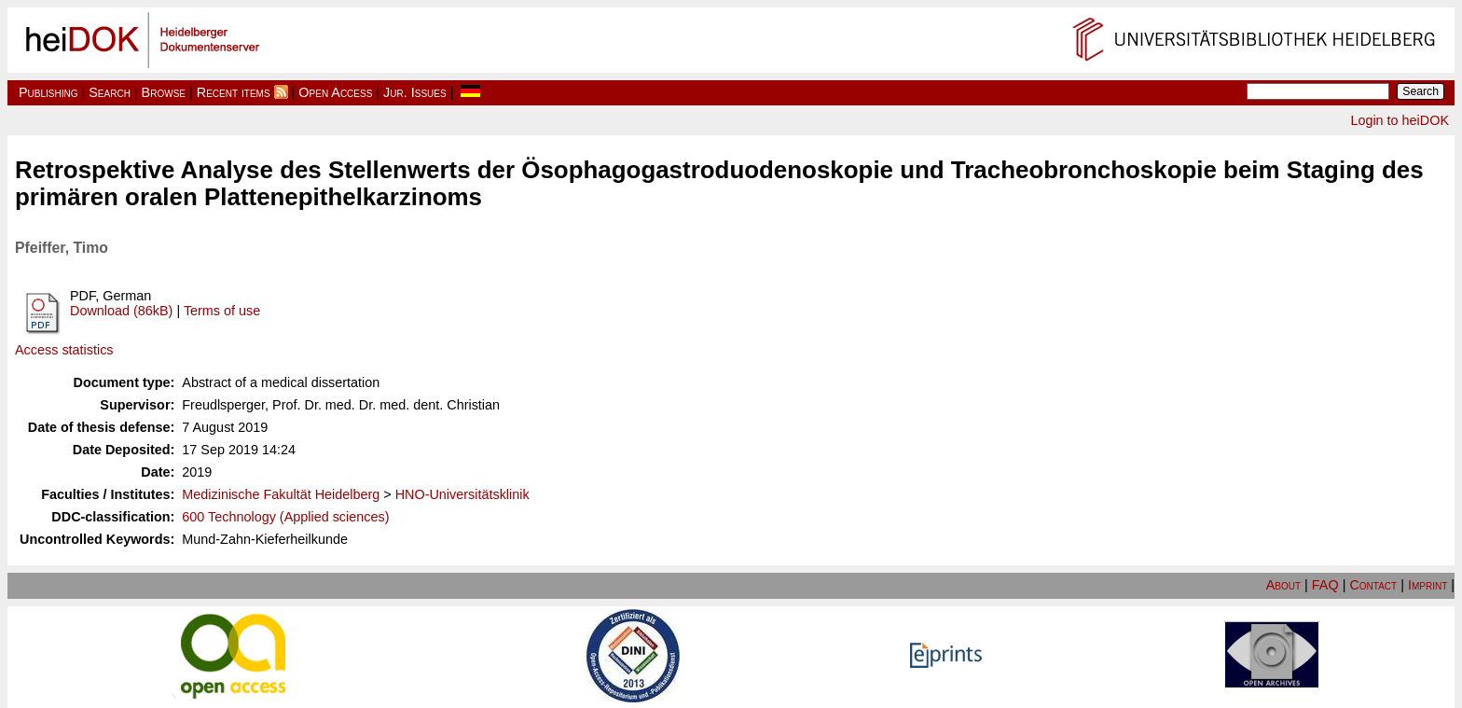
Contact (1373, 584)
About (1283, 584)
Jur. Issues (415, 92)
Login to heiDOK (1399, 120)
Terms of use (222, 310)
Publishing (48, 92)
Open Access (335, 92)
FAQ (1325, 584)
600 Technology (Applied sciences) (285, 516)
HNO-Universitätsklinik (462, 494)
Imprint (1427, 584)
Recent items (233, 92)
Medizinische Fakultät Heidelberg (280, 494)
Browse (164, 92)
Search (110, 92)
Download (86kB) (121, 310)
